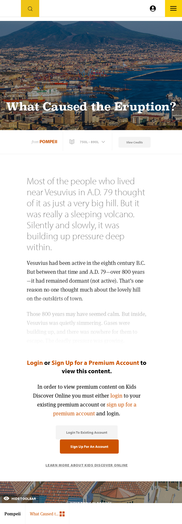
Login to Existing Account (86, 432)
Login (35, 362)
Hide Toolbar (19, 498)
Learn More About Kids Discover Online (87, 465)
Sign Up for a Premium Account (95, 362)
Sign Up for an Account (89, 446)
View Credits (134, 142)
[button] (87, 142)
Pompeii (48, 141)
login (116, 395)
